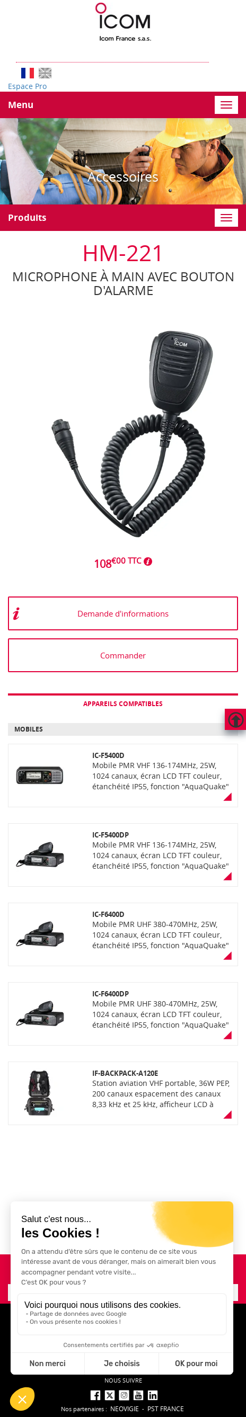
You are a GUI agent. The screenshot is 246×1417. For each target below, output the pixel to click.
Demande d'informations (123, 613)
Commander (123, 655)
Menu (20, 105)
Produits (27, 217)
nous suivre (123, 1380)
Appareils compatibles (123, 703)
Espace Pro (27, 86)
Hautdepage (235, 719)
